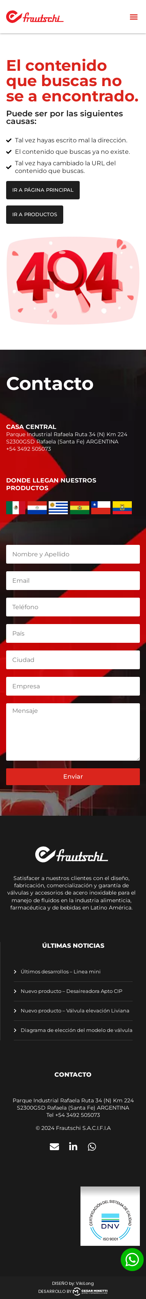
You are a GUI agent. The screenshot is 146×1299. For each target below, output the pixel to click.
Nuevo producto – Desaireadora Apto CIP (71, 991)
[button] (133, 16)
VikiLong (85, 1283)
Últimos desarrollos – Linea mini (60, 972)
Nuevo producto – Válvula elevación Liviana (75, 1011)
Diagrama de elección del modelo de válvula (76, 1030)
